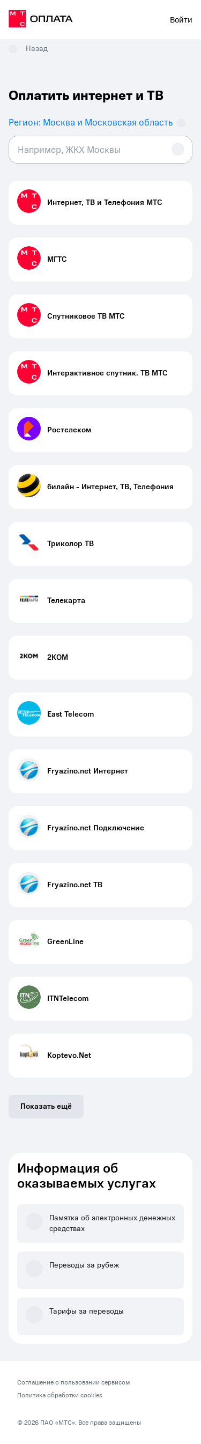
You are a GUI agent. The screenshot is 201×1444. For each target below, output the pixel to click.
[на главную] (41, 20)
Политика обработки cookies (59, 1395)
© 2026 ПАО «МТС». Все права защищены (79, 1422)
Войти (181, 19)
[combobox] (100, 150)
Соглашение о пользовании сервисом (73, 1382)
